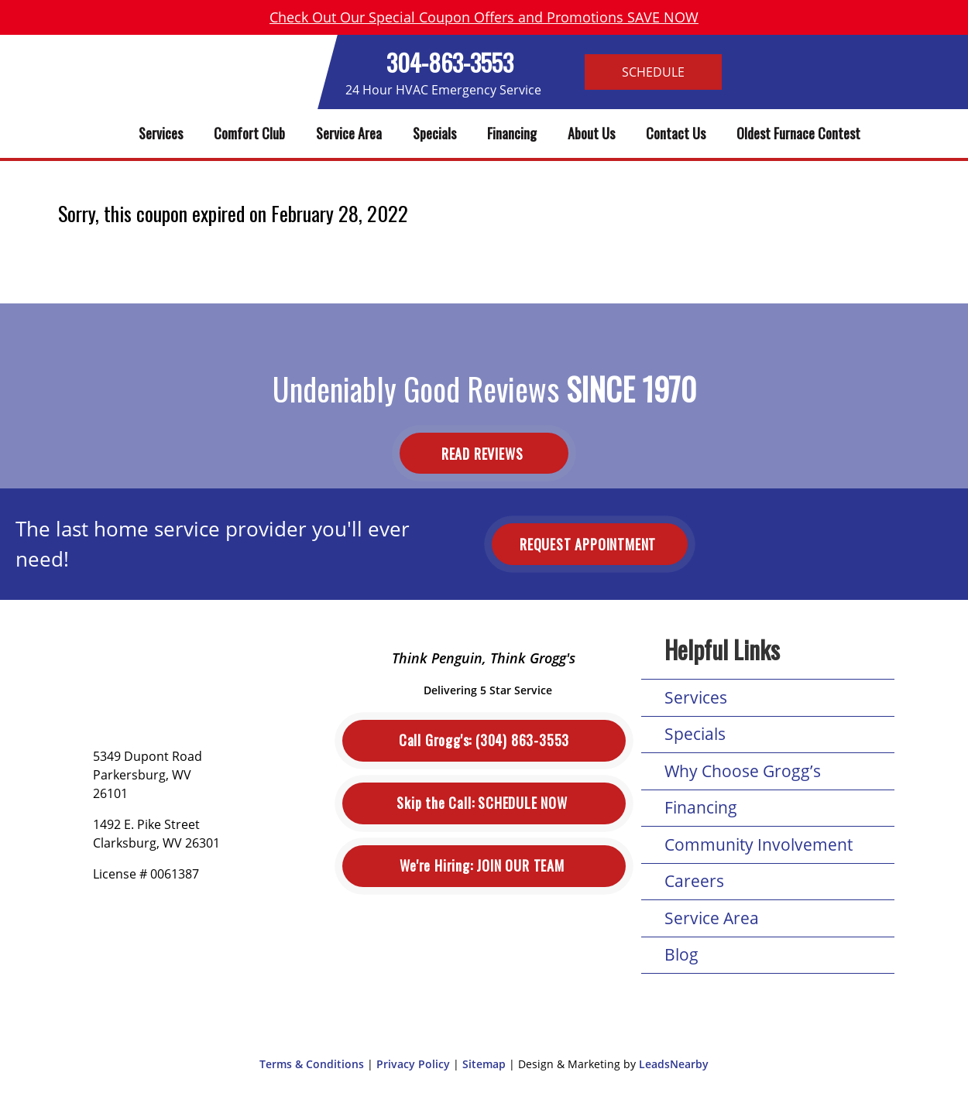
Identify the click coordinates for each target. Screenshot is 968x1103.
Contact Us (675, 133)
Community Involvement (758, 844)
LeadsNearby (674, 1064)
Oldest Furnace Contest (798, 133)
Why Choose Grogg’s (742, 771)
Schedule (653, 71)
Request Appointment (590, 544)
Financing (512, 133)
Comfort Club (249, 133)
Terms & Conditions (311, 1064)
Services (161, 133)
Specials (434, 133)
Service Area (349, 133)
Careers (694, 881)
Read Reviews (484, 453)
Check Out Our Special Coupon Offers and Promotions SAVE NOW (484, 17)
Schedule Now (483, 803)
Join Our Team (484, 865)
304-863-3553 (449, 62)
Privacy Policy (413, 1064)
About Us (591, 133)
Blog (681, 954)
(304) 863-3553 (484, 740)
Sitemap (484, 1064)
